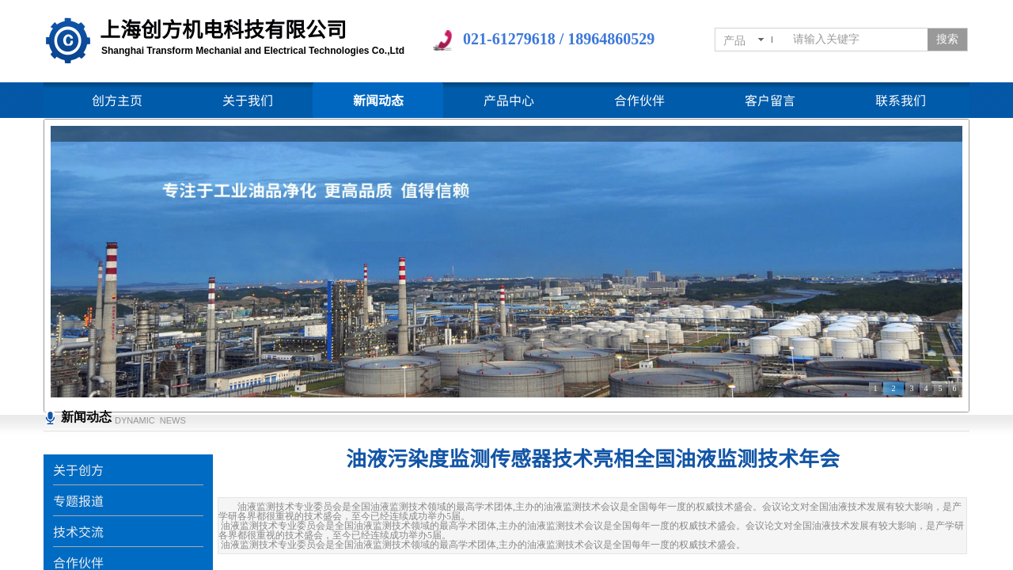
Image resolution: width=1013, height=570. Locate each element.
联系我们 (900, 99)
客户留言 (770, 99)
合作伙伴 (639, 99)
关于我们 (247, 99)
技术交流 (78, 531)
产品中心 (509, 99)
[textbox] (857, 39)
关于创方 (78, 469)
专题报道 (78, 500)
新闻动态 (378, 99)
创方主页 (117, 99)
